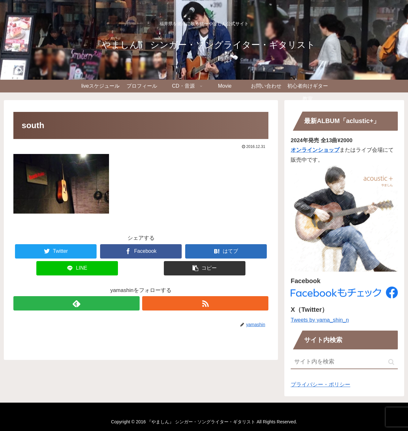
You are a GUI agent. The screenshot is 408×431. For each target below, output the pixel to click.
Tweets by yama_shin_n (320, 320)
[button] (391, 362)
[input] (344, 362)
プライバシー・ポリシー (320, 385)
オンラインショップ (315, 150)
